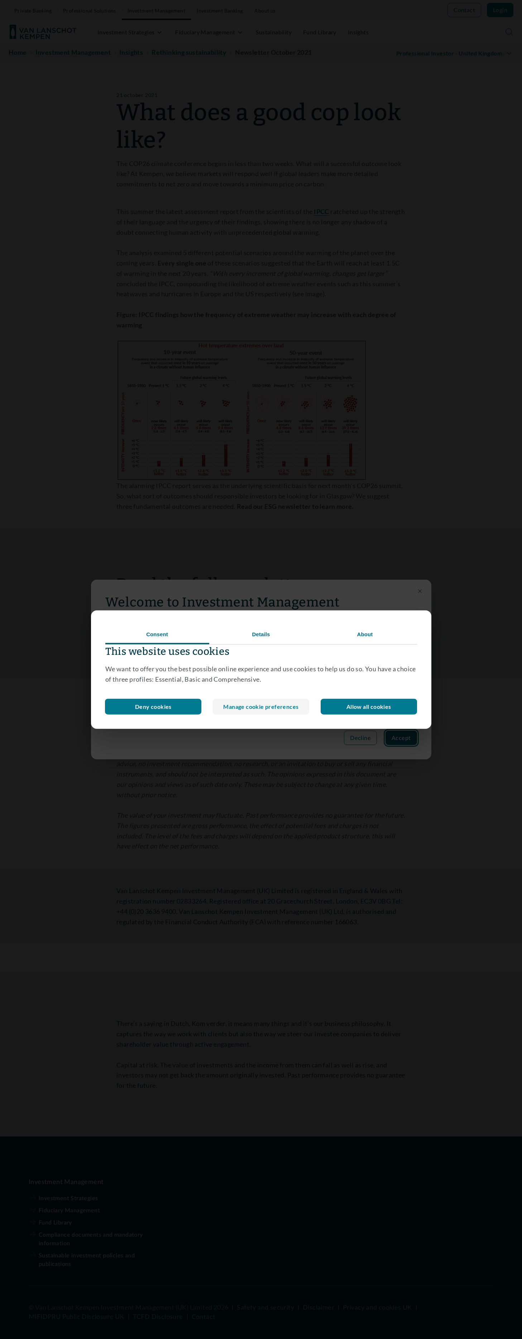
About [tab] (365, 634)
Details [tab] (261, 634)
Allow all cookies (368, 706)
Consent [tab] (157, 634)
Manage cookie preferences (153, 706)
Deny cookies (261, 706)
